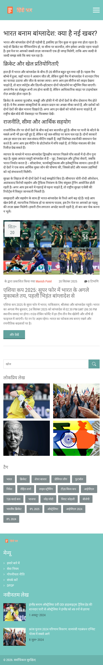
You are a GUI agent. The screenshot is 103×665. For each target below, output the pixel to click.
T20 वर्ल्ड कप (13, 499)
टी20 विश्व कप (68, 489)
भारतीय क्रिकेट (14, 509)
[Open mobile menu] (96, 10)
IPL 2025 (34, 509)
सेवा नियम (13, 568)
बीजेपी (86, 499)
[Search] (94, 364)
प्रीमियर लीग (61, 479)
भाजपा (32, 499)
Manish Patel (44, 281)
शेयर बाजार (40, 479)
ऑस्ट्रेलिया (52, 509)
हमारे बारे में (13, 563)
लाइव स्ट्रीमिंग (46, 489)
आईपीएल (89, 489)
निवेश (9, 489)
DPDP (10, 585)
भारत (9, 479)
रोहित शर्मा (25, 489)
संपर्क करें (12, 580)
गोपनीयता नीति (16, 574)
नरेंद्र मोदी (48, 499)
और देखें (14, 334)
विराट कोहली (68, 499)
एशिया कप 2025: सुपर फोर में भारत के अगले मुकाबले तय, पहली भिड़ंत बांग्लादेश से (46, 293)
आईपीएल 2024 (74, 509)
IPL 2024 (11, 519)
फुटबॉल (79, 479)
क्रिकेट (23, 479)
